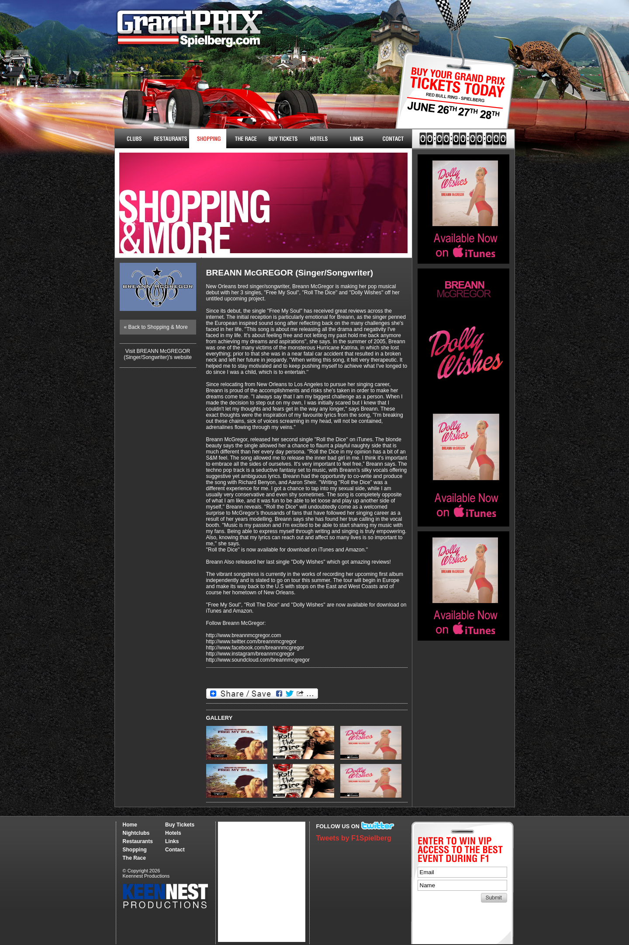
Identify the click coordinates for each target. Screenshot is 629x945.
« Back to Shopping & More (156, 327)
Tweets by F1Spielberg (353, 838)
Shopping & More (207, 138)
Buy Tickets (452, 99)
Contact (393, 138)
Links (356, 138)
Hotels (319, 138)
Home (130, 825)
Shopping (135, 850)
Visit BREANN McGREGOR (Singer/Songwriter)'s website (158, 354)
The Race (244, 138)
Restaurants (170, 138)
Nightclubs (133, 138)
